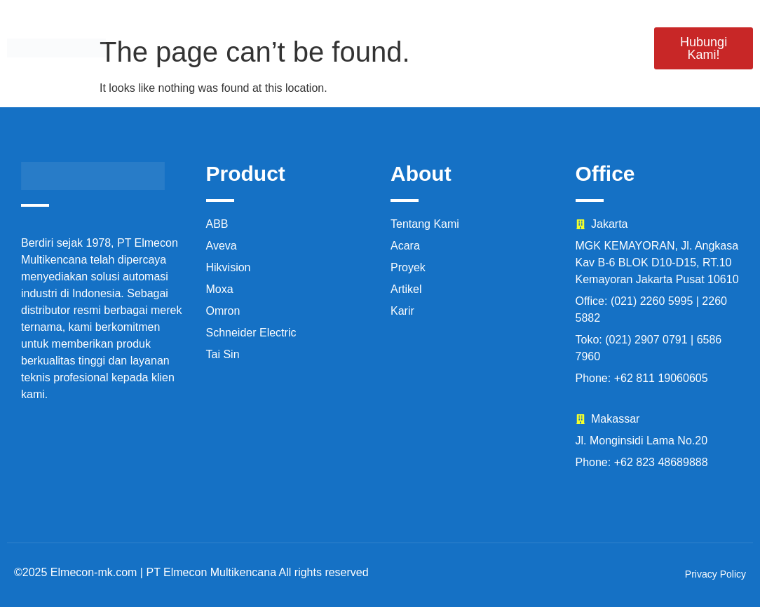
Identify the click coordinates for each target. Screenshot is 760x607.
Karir (596, 30)
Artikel (605, 66)
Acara (526, 30)
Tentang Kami (353, 30)
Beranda (171, 30)
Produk (255, 30)
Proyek (451, 30)
